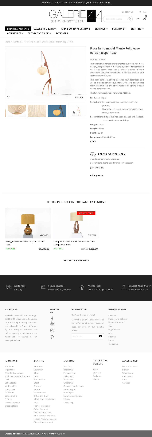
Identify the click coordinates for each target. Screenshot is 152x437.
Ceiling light (68, 376)
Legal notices (114, 329)
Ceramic (126, 382)
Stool (36, 382)
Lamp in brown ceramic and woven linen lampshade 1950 (74, 243)
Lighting (136, 28)
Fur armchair (39, 379)
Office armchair (41, 396)
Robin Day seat (41, 409)
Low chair (38, 369)
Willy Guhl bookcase (14, 373)
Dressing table (11, 405)
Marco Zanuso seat (43, 412)
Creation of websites (14, 433)
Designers (62, 33)
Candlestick (127, 376)
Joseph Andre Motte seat (45, 419)
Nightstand (10, 369)
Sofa (36, 376)
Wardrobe (9, 366)
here (107, 2)
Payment (112, 315)
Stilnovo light (69, 389)
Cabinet (8, 399)
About (111, 340)
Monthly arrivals (18, 28)
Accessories (14, 33)
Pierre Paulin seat (42, 405)
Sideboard (9, 392)
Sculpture (97, 376)
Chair (36, 373)
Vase (124, 379)
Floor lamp (68, 369)
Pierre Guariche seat (43, 422)
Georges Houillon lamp (73, 386)
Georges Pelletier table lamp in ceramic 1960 (25, 243)
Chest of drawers (12, 402)
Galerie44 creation (45, 28)
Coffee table (10, 382)
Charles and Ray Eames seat (44, 401)
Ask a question (97, 175)
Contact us (113, 344)
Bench (37, 389)
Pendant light (69, 373)
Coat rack (97, 372)
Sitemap (112, 336)
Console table (11, 396)
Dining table (10, 389)
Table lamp (68, 402)
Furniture (118, 28)
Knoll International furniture (17, 376)
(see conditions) (97, 167)
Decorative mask (129, 366)
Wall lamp (67, 366)
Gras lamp (68, 382)
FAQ (110, 333)
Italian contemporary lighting (72, 397)
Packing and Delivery (117, 319)
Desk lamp (68, 379)
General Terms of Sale (116, 324)
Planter (96, 379)
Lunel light (68, 392)
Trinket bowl (127, 373)
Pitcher (125, 369)
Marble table (10, 386)
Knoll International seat (44, 415)
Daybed (37, 386)
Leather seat (40, 392)
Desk (7, 379)
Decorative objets (38, 33)
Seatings (100, 28)
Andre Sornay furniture (75, 28)
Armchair (38, 366)
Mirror (95, 369)
